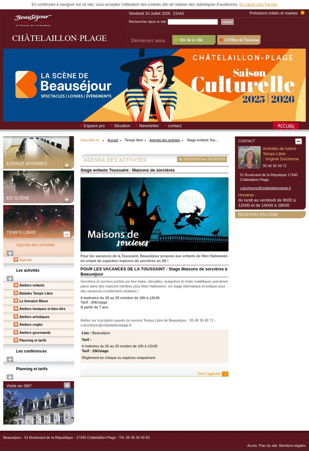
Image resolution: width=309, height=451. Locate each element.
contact (175, 125)
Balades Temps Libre (36, 293)
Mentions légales (292, 445)
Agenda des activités (35, 245)
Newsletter (149, 125)
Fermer (271, 4)
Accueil (113, 140)
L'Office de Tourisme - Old (239, 40)
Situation (122, 125)
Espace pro (94, 125)
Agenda (25, 260)
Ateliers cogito (30, 324)
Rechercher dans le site (147, 21)
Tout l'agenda (209, 373)
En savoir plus (251, 4)
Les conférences (31, 351)
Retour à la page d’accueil (289, 126)
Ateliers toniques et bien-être (42, 309)
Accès (252, 445)
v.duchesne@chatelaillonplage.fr (265, 188)
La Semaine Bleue (33, 301)
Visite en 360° (19, 385)
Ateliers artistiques (34, 317)
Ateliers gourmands (35, 332)
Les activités (28, 270)
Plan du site (268, 445)
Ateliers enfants (31, 285)
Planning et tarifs (32, 340)
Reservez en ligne (258, 214)
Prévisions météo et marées (273, 13)
